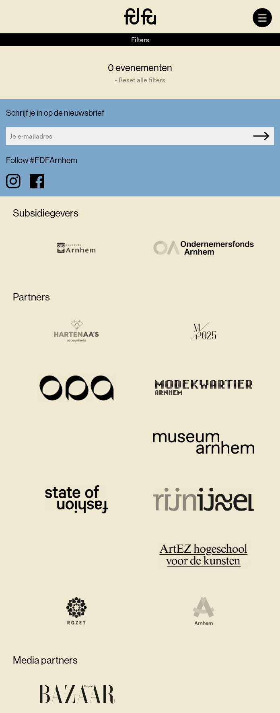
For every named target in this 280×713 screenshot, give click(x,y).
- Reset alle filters (140, 80)
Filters (140, 39)
